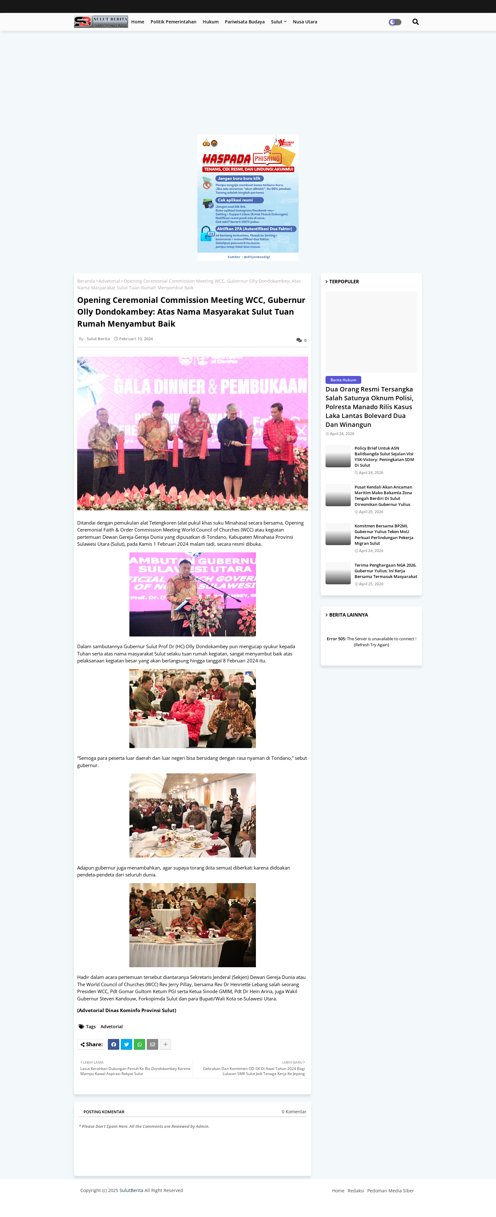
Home (137, 22)
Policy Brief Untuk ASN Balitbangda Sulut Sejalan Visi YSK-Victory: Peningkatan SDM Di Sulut (384, 456)
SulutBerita (131, 1190)
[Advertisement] (248, 85)
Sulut (276, 22)
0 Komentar (294, 1112)
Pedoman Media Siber (390, 1191)
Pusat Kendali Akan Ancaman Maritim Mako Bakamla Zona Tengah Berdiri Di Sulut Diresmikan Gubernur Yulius (383, 495)
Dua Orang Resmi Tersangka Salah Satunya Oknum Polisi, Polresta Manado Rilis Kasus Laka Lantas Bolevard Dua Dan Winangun (369, 407)
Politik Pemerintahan (173, 22)
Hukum (211, 22)
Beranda (86, 281)
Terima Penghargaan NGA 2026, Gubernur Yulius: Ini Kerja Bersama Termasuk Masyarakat (386, 570)
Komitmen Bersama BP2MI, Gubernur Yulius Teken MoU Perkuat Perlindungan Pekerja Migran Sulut (384, 534)
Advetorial (109, 281)
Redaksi (356, 1191)
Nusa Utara (305, 22)
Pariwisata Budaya (245, 22)
